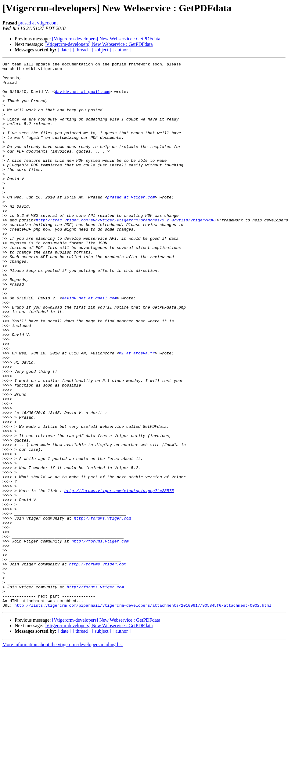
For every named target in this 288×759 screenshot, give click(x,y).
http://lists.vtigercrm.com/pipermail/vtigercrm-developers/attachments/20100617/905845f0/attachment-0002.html (142, 714)
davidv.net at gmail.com (82, 98)
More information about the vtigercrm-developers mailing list (62, 753)
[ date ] (64, 49)
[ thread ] (82, 49)
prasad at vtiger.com (38, 22)
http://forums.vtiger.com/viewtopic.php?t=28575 (119, 576)
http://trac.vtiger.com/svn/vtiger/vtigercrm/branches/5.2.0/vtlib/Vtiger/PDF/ (126, 252)
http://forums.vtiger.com (102, 610)
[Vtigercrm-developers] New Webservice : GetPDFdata (106, 38)
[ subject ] (101, 49)
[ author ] (122, 49)
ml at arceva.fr (137, 411)
